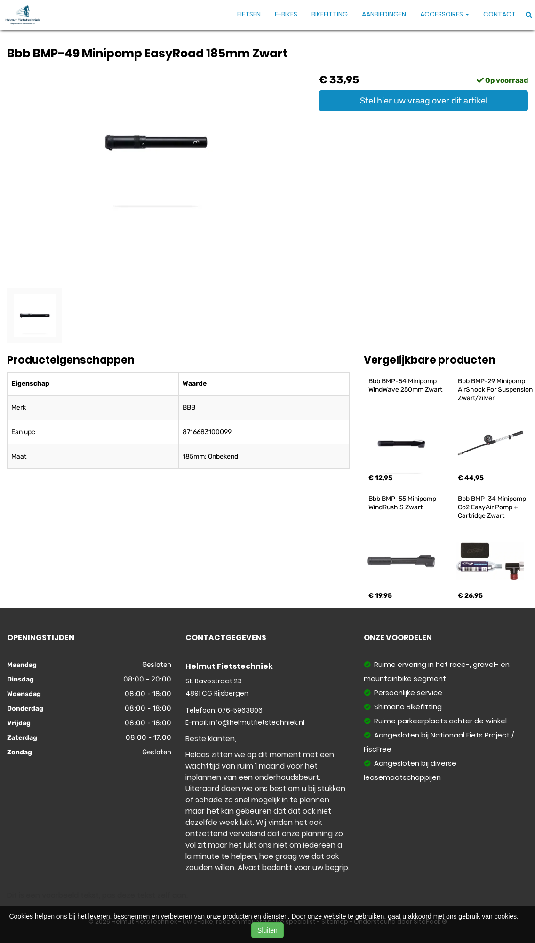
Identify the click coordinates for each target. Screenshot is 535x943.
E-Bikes (286, 14)
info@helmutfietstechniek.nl (256, 722)
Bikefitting (329, 14)
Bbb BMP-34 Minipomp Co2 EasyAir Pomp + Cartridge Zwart (492, 507)
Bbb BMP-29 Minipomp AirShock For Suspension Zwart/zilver (496, 389)
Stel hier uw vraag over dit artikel (423, 100)
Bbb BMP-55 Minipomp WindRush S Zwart (403, 503)
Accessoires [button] (444, 14)
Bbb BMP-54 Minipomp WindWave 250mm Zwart (405, 385)
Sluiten (267, 930)
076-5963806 (240, 710)
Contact (499, 14)
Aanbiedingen (384, 14)
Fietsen (249, 14)
